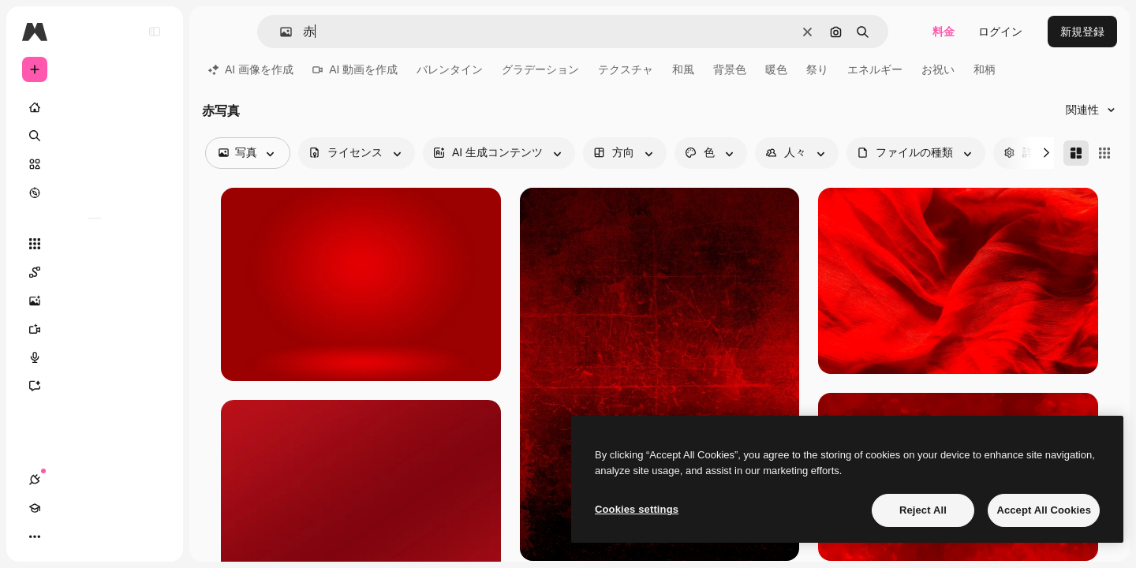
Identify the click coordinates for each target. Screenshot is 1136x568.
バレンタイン (450, 69)
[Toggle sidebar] (154, 31)
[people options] (797, 153)
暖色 (776, 69)
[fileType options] (915, 153)
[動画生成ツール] (94, 329)
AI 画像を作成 (250, 69)
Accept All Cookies (1043, 510)
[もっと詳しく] (94, 192)
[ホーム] (94, 107)
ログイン (1000, 31)
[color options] (710, 153)
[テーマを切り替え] (91, 536)
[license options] (356, 153)
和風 (683, 69)
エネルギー (874, 69)
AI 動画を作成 (355, 69)
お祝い (938, 69)
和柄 (984, 69)
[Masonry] (1076, 153)
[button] (279, 32)
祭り (817, 69)
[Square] (1104, 153)
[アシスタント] (94, 385)
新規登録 (1082, 31)
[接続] (34, 536)
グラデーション (540, 69)
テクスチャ (625, 69)
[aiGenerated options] (499, 153)
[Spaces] (94, 272)
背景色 (729, 69)
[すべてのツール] (94, 243)
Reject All (923, 510)
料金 (943, 31)
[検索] (94, 135)
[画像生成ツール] (94, 300)
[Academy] (63, 536)
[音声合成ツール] (94, 357)
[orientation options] (625, 153)
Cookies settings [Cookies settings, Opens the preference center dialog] (636, 509)
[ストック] (94, 164)
